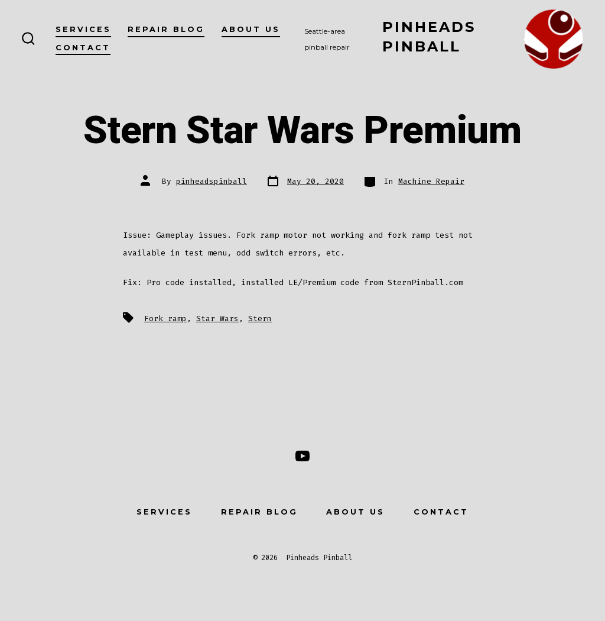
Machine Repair (431, 181)
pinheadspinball (211, 181)
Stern (260, 318)
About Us (251, 29)
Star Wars (217, 318)
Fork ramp (165, 318)
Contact (83, 47)
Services (83, 29)
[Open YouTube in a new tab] (302, 456)
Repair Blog (166, 29)
